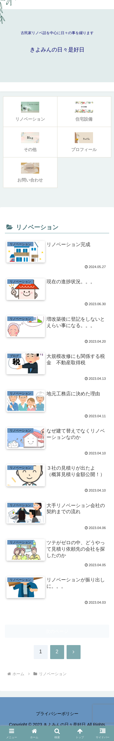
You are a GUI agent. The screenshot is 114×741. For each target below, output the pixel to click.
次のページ (57, 631)
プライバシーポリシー (57, 713)
